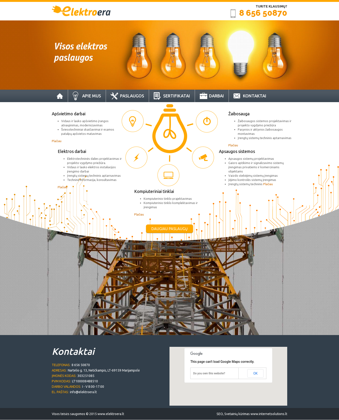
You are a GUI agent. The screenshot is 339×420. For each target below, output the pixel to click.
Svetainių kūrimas (237, 414)
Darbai (216, 95)
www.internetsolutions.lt (268, 414)
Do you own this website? (209, 373)
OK (255, 373)
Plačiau (56, 141)
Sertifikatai (176, 95)
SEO (220, 414)
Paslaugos (132, 95)
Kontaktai (254, 95)
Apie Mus (91, 95)
